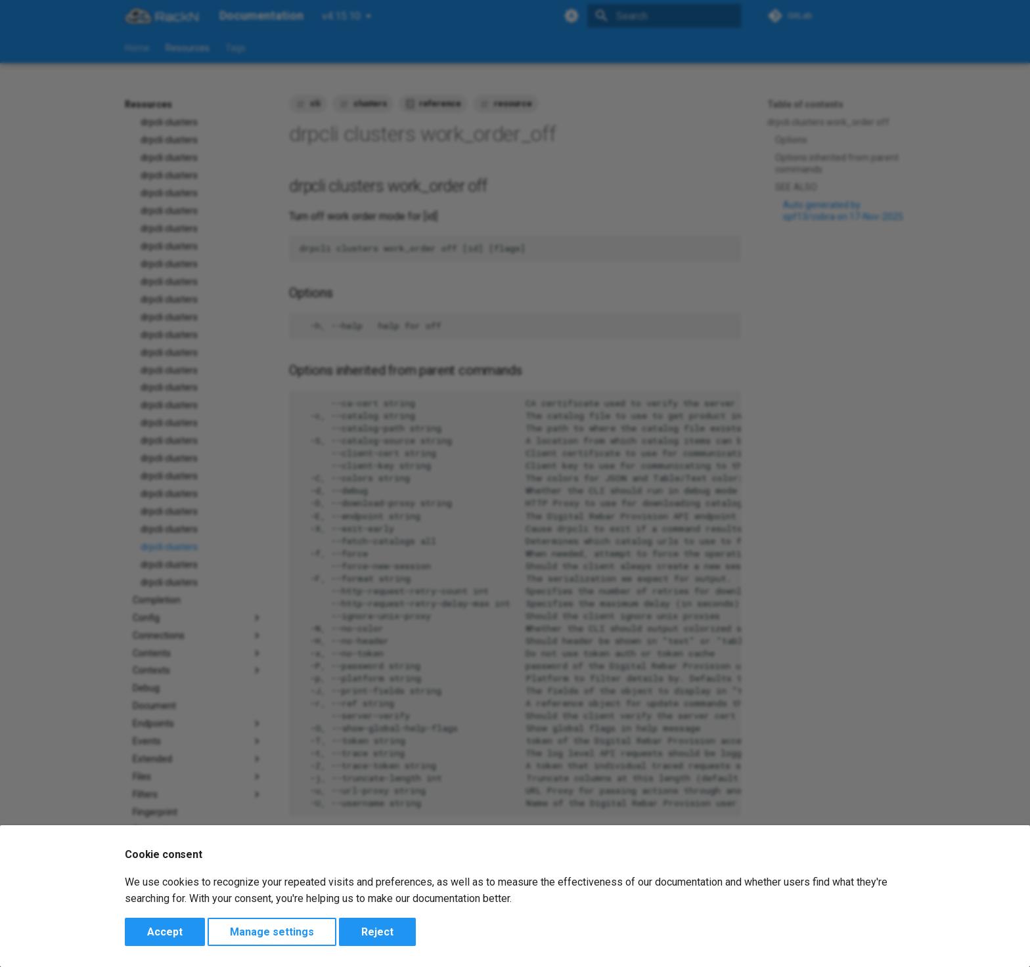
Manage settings (272, 932)
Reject (377, 932)
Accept (165, 932)
